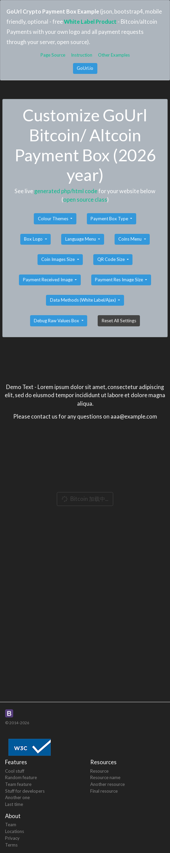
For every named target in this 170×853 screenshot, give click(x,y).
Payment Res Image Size (119, 279)
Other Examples (114, 55)
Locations (14, 831)
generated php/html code (65, 191)
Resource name (105, 777)
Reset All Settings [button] (119, 320)
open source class (85, 199)
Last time (14, 804)
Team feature (18, 784)
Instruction (81, 55)
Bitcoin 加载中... (84, 499)
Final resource (104, 791)
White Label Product (90, 21)
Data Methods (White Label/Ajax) (83, 300)
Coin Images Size (58, 259)
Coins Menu (130, 239)
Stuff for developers (25, 791)
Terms (11, 845)
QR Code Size (111, 259)
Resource (99, 771)
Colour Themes (53, 218)
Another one (17, 797)
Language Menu (81, 239)
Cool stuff (14, 771)
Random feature (21, 777)
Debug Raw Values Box (57, 320)
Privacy (12, 838)
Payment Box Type (110, 218)
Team (10, 824)
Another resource (107, 784)
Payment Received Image (48, 279)
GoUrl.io (85, 68)
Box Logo (34, 239)
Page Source (53, 55)
